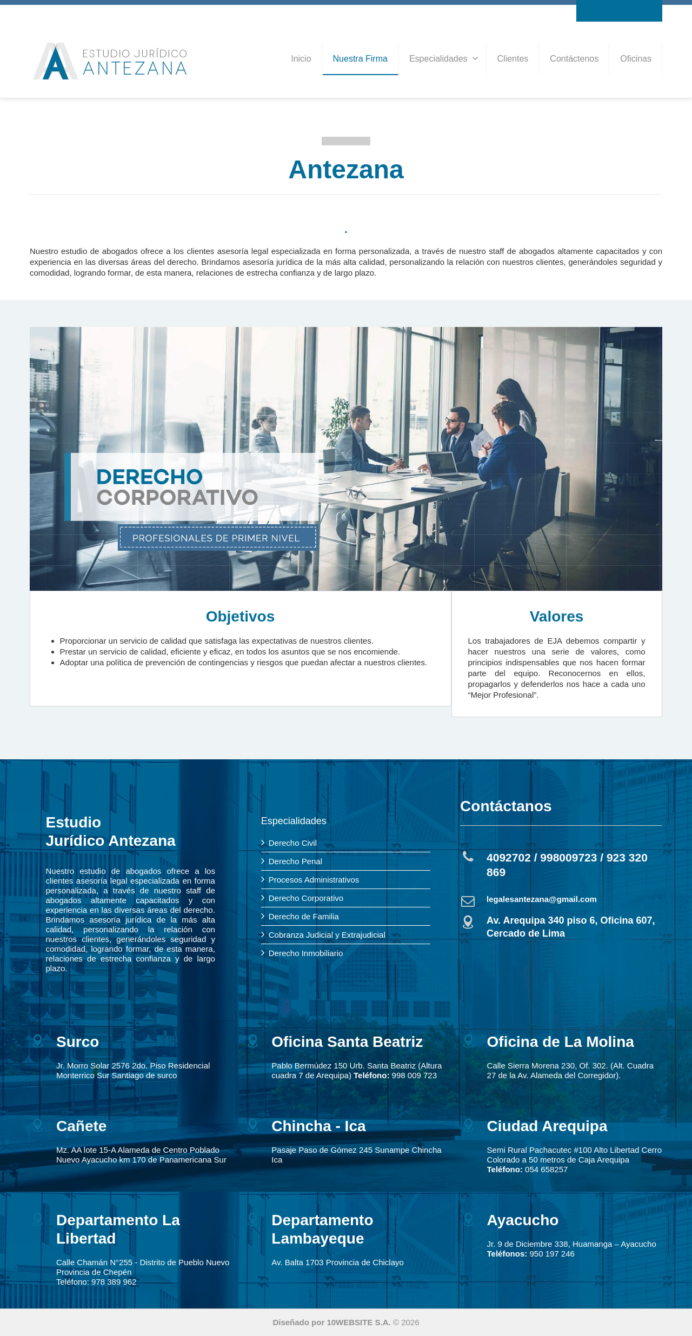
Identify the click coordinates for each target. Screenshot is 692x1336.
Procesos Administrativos (314, 879)
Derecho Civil (293, 842)
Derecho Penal (295, 861)
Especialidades (443, 58)
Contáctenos (574, 58)
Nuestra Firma (360, 58)
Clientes (513, 58)
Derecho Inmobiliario (306, 953)
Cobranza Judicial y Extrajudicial (327, 934)
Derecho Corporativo (306, 898)
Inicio (301, 58)
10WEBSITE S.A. (358, 1322)
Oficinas (635, 58)
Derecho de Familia (304, 916)
